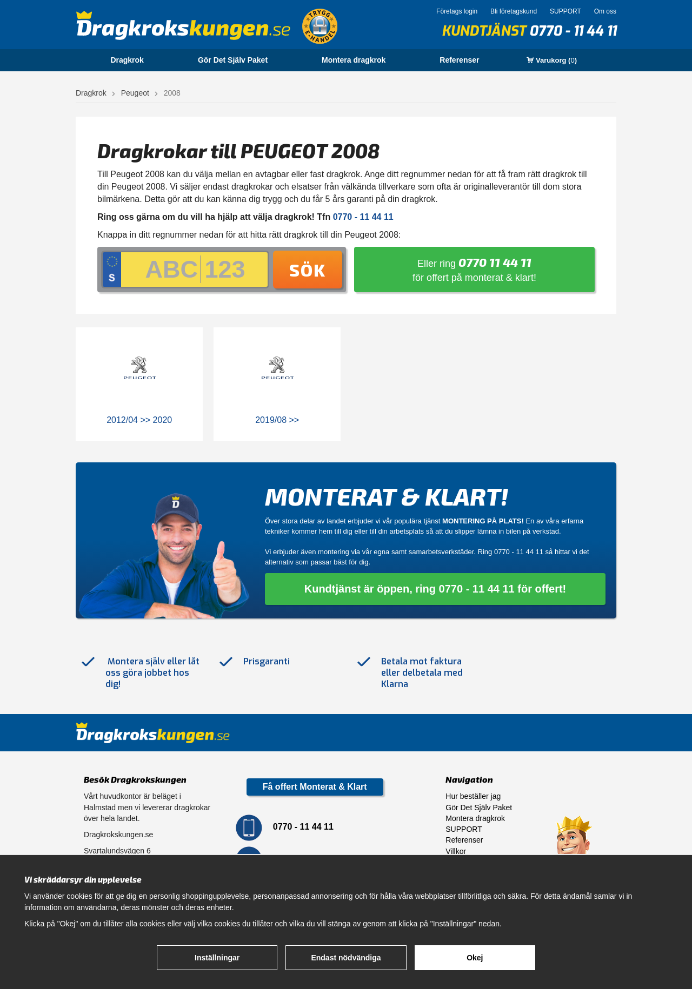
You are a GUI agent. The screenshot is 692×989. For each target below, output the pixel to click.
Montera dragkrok (353, 60)
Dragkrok (126, 60)
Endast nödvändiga (346, 957)
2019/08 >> (277, 420)
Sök (307, 269)
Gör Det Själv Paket (233, 60)
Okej (475, 957)
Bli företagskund (513, 11)
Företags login (456, 11)
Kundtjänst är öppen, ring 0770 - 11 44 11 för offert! (435, 589)
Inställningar (217, 957)
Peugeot (135, 93)
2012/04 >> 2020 (139, 420)
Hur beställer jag (473, 796)
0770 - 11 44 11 (572, 31)
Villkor (455, 851)
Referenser (459, 60)
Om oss (605, 11)
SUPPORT (565, 11)
